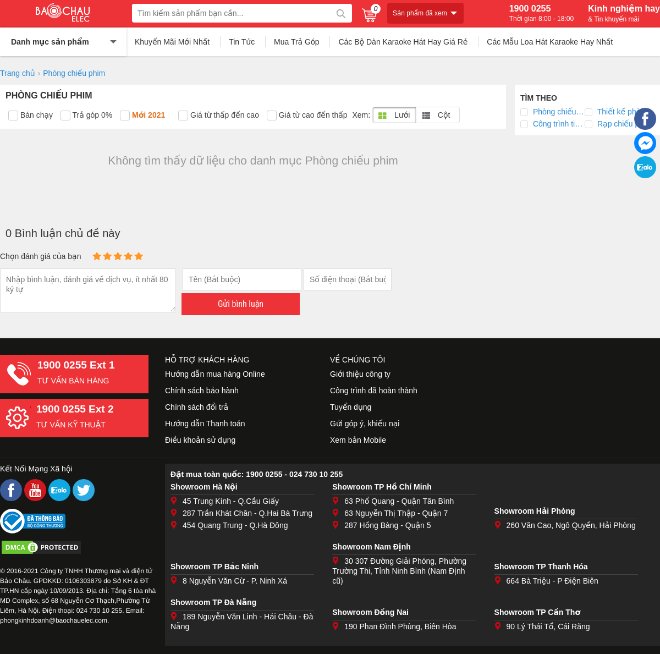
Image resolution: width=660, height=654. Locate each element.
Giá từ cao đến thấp (307, 115)
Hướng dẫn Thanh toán (205, 423)
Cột (436, 115)
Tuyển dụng (350, 407)
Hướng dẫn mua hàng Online (215, 374)
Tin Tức (242, 41)
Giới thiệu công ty (360, 374)
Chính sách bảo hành (202, 390)
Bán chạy (30, 115)
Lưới (394, 115)
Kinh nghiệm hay (624, 13)
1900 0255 (541, 13)
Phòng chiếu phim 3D (558, 111)
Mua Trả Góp (297, 41)
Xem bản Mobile (358, 440)
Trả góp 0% (86, 115)
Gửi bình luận (240, 304)
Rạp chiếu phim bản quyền (622, 123)
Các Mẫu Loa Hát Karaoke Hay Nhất (550, 41)
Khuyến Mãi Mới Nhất (172, 41)
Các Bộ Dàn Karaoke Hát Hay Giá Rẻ (403, 41)
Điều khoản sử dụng (200, 440)
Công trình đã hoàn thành (373, 390)
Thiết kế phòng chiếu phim (622, 111)
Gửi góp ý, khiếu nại (364, 423)
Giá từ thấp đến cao (218, 115)
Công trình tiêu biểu (558, 123)
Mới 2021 (142, 115)
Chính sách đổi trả (196, 407)
